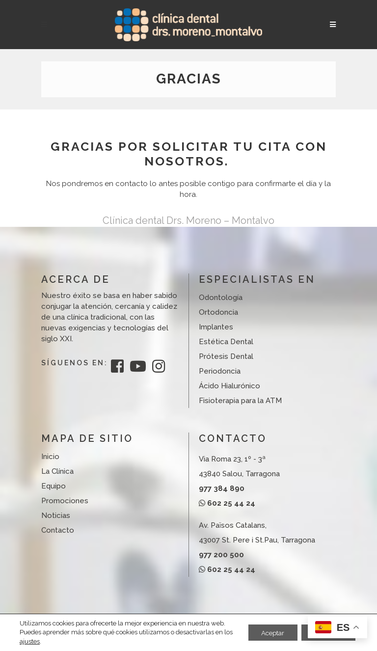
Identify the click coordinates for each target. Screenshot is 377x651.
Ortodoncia (218, 312)
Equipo (53, 486)
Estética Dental (226, 341)
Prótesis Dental (226, 356)
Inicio (50, 456)
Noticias (55, 515)
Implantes (216, 327)
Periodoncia (220, 371)
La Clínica (57, 471)
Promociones (64, 500)
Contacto (57, 530)
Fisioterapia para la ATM (240, 400)
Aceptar (265, 628)
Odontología (220, 297)
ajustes (39, 641)
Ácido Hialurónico (229, 385)
